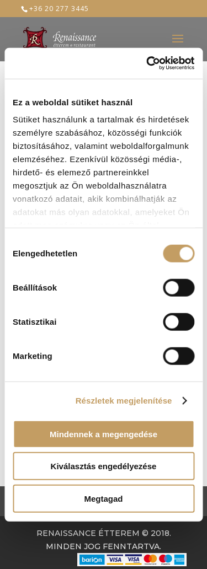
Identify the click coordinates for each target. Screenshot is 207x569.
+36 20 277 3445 (59, 8)
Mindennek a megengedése (103, 433)
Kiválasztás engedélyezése (104, 466)
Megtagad (103, 498)
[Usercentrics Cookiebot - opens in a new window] (147, 63)
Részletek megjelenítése (124, 400)
